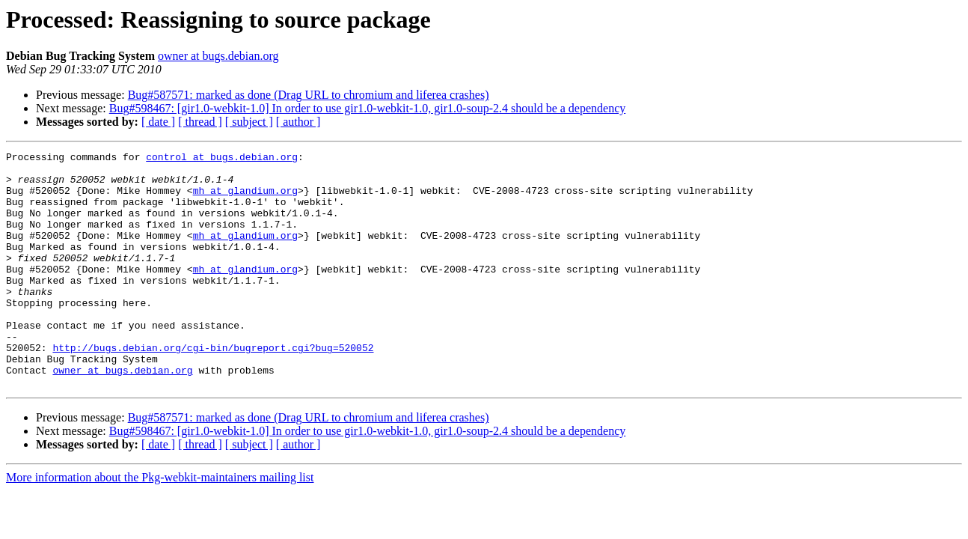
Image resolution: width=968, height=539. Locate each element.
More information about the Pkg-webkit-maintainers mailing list (159, 524)
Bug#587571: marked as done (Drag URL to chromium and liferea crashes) (308, 94)
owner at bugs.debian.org (218, 55)
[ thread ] (200, 121)
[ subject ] (249, 121)
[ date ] (158, 121)
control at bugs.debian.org (222, 158)
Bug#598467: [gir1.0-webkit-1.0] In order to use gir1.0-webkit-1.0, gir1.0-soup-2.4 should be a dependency (367, 108)
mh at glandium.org (245, 199)
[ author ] (298, 121)
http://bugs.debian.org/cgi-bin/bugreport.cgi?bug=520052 (212, 388)
